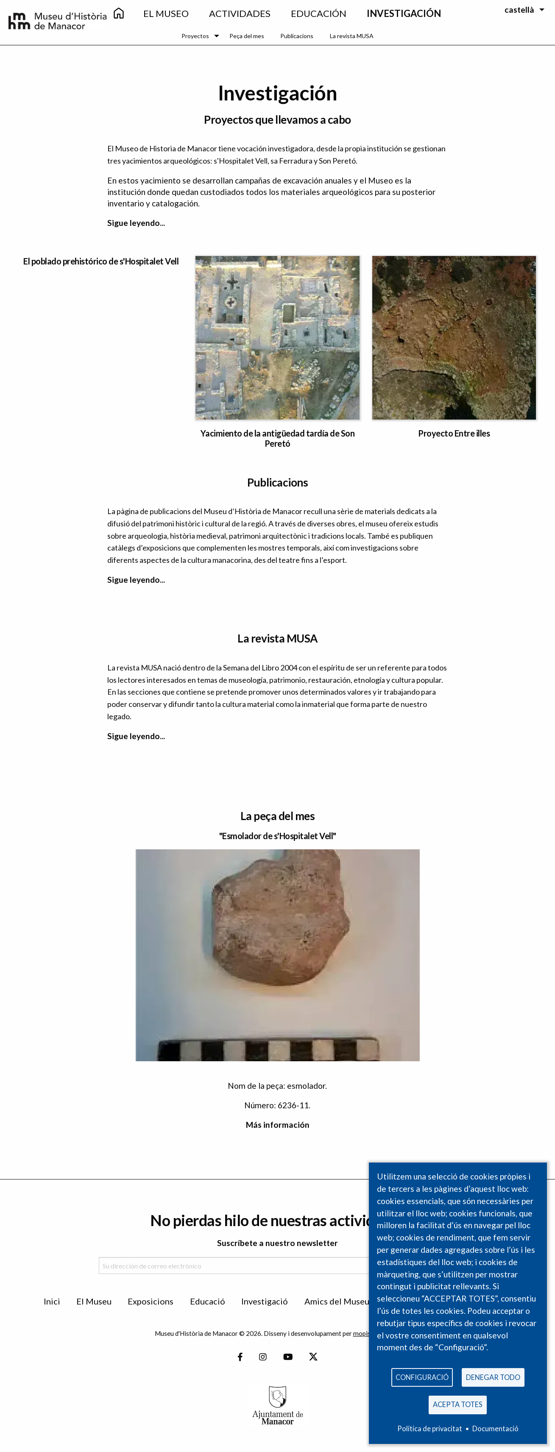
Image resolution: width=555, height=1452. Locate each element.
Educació (207, 1301)
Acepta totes (457, 1403)
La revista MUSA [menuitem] (352, 35)
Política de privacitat (429, 1428)
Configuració (422, 1375)
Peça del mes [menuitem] (246, 35)
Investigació (264, 1301)
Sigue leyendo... (136, 223)
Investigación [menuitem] (404, 13)
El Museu (94, 1301)
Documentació (495, 1428)
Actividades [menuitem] (240, 13)
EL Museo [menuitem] (166, 13)
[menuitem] (118, 14)
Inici (52, 1301)
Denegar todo (493, 1375)
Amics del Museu (336, 1301)
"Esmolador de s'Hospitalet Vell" (277, 836)
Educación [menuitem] (318, 13)
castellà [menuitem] (519, 9)
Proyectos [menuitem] (195, 35)
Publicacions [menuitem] (296, 35)
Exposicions (150, 1301)
